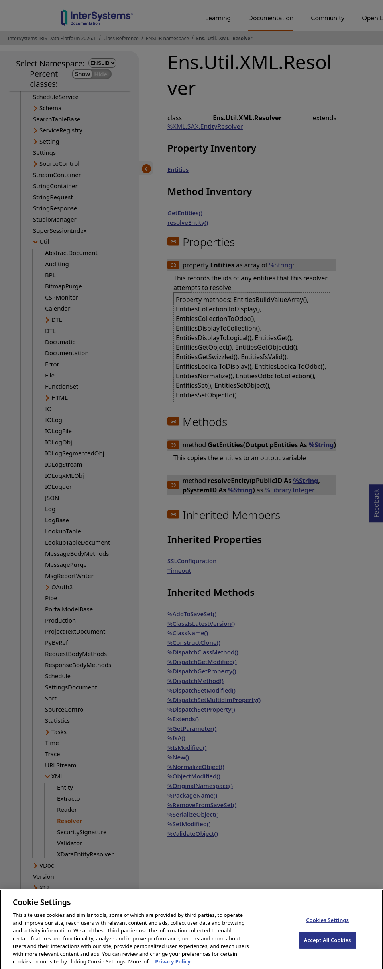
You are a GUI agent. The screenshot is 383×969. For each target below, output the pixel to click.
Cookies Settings (327, 926)
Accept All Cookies (327, 946)
